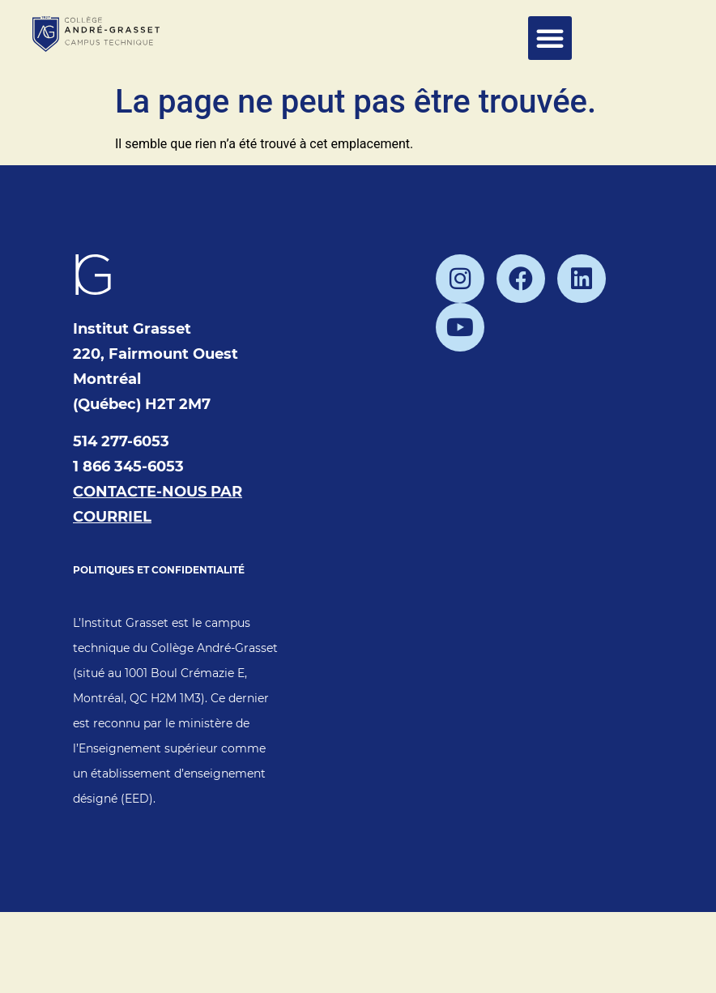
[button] (550, 38)
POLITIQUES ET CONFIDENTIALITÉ (159, 570)
